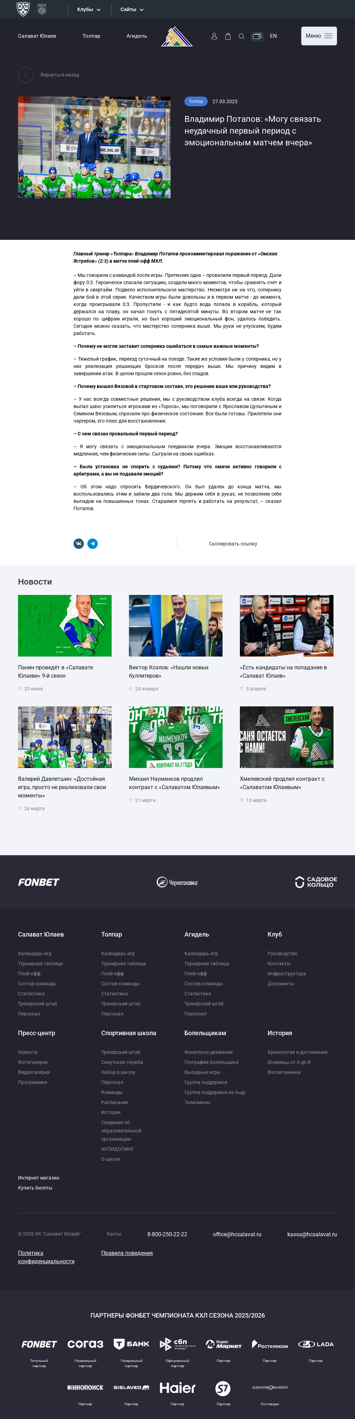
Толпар (91, 36)
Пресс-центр (36, 1033)
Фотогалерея (33, 1062)
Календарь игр (35, 953)
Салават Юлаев (37, 36)
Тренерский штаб (37, 1003)
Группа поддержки (205, 1082)
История (111, 1112)
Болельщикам (205, 1033)
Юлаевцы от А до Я (289, 1062)
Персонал (29, 1013)
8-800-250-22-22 (167, 1234)
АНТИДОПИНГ (118, 1149)
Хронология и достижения (298, 1052)
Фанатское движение (208, 1052)
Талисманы (197, 1102)
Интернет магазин (38, 1178)
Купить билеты (35, 1188)
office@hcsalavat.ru (237, 1234)
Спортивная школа (128, 1033)
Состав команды (37, 983)
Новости (27, 1052)
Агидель (137, 36)
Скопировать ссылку (233, 543)
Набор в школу (118, 1072)
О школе (110, 1159)
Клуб (275, 934)
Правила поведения (127, 1253)
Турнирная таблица (40, 963)
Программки (32, 1082)
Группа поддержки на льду (214, 1092)
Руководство (282, 953)
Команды (112, 1092)
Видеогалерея (34, 1072)
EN (273, 36)
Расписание (114, 1102)
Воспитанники (284, 1072)
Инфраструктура (287, 973)
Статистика (31, 993)
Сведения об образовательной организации (121, 1131)
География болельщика (211, 1062)
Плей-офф (29, 973)
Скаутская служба (122, 1062)
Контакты (279, 963)
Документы (281, 983)
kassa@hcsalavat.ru (312, 1234)
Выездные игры (202, 1072)
